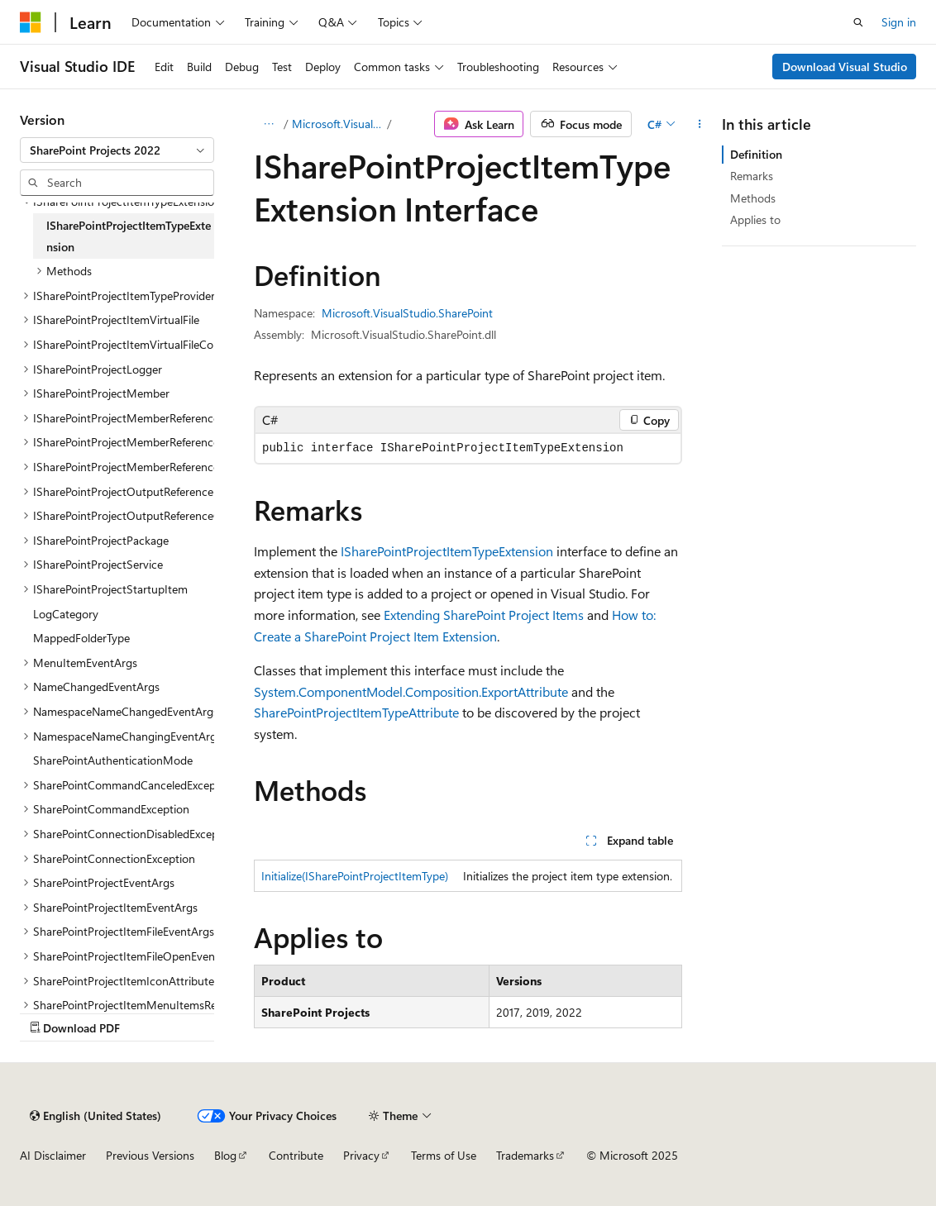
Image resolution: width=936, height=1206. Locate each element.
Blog (225, 1155)
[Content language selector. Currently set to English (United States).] (95, 1116)
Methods (753, 198)
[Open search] (858, 22)
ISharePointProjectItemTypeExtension (447, 551)
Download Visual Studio (844, 66)
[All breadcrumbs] (268, 124)
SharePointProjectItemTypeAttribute (356, 712)
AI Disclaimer (53, 1155)
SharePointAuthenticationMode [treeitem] (113, 760)
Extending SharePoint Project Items (484, 614)
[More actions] (699, 124)
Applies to (755, 219)
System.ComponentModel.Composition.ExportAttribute (411, 691)
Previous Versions (150, 1155)
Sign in (898, 22)
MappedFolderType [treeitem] (81, 638)
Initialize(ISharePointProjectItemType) (354, 876)
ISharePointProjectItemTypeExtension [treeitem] (128, 236)
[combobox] (117, 150)
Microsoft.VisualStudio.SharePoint (338, 123)
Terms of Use (443, 1155)
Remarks (751, 176)
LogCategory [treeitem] (65, 614)
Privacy (361, 1155)
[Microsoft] (30, 22)
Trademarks (525, 1155)
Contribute (296, 1155)
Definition (756, 154)
